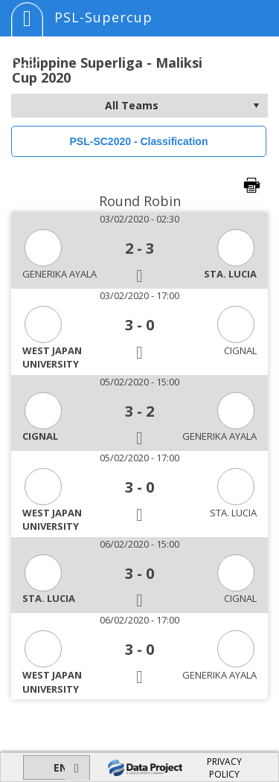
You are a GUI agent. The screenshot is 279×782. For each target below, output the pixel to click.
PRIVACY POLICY (224, 768)
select (256, 106)
